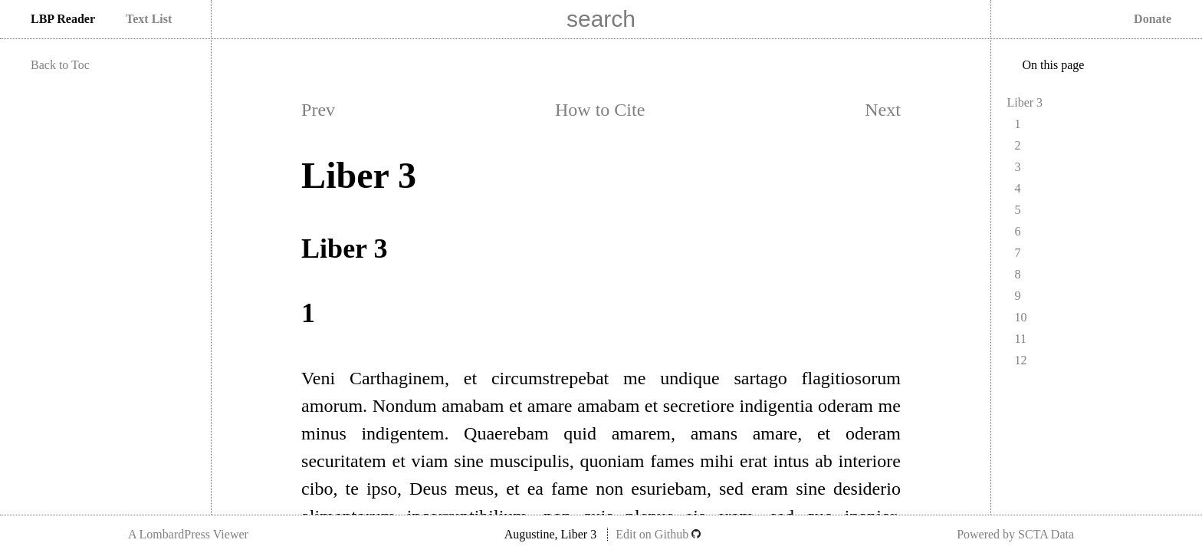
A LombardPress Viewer (188, 534)
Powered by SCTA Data (1015, 534)
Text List (149, 18)
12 (1020, 360)
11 (1020, 338)
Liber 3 (1025, 102)
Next (883, 110)
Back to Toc (60, 64)
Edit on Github (658, 534)
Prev (318, 110)
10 (1020, 317)
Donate (1152, 18)
